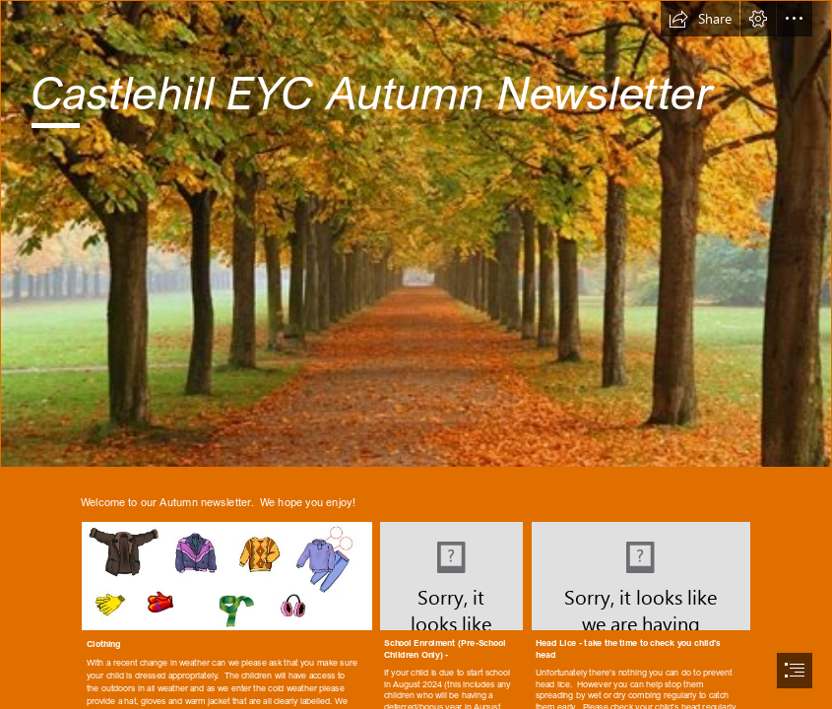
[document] (416, 354)
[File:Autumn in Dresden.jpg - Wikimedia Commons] (416, 234)
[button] (700, 18)
